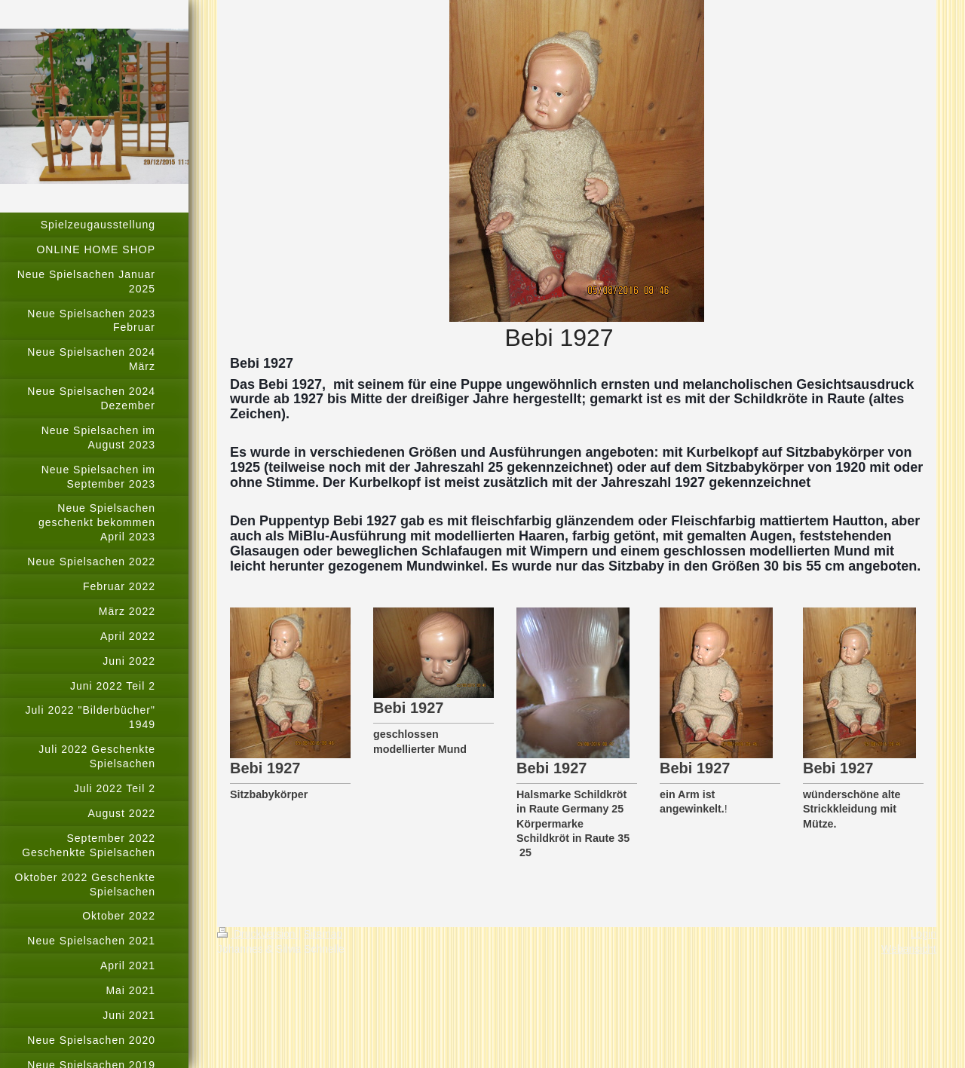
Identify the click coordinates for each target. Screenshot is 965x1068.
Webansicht (908, 949)
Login (923, 934)
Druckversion (257, 934)
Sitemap (323, 934)
